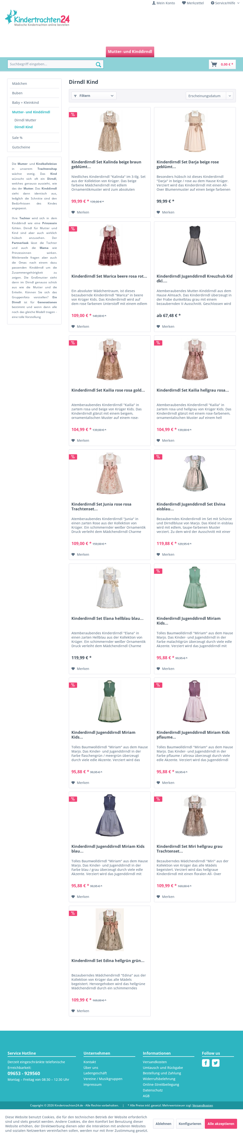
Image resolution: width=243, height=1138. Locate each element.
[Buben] (61, 52)
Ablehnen (163, 1123)
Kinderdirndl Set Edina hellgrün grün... (108, 960)
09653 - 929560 (24, 1073)
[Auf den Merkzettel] (80, 212)
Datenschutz (153, 1090)
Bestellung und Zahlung (162, 1073)
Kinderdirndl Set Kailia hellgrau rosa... (193, 390)
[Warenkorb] (222, 64)
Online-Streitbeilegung (161, 1084)
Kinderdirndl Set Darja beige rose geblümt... (188, 164)
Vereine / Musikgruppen (103, 1078)
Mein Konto (166, 3)
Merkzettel (195, 3)
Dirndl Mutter (25, 120)
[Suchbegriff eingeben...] (55, 64)
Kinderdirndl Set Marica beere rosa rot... (109, 276)
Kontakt (90, 1062)
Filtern (82, 95)
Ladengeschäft (95, 1073)
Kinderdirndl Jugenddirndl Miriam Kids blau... (108, 849)
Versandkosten (155, 1062)
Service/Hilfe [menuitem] (223, 3)
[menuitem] (163, 3)
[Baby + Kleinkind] (87, 52)
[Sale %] (164, 52)
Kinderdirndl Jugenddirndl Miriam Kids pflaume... (193, 735)
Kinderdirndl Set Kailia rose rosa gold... (108, 390)
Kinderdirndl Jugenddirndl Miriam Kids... (189, 621)
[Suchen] (98, 64)
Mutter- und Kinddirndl (31, 112)
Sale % (17, 137)
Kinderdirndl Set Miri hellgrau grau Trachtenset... (190, 849)
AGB (146, 1096)
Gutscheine (21, 147)
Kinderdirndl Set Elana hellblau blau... (107, 618)
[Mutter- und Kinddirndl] (130, 52)
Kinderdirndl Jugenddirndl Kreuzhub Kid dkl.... (195, 278)
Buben (17, 93)
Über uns (91, 1067)
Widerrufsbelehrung (159, 1078)
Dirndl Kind (23, 127)
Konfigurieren (190, 1123)
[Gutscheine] (185, 52)
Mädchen (19, 83)
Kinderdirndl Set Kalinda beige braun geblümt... (106, 164)
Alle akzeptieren (221, 1123)
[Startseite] (18, 52)
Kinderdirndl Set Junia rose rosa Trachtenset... (101, 506)
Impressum (93, 1084)
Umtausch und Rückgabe (163, 1067)
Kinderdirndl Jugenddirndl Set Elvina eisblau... (191, 506)
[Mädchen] (40, 52)
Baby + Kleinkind (25, 102)
